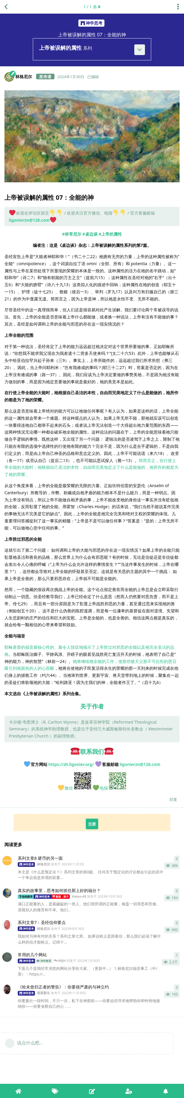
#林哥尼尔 (71, 234)
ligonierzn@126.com (29, 220)
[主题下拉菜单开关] (178, 7)
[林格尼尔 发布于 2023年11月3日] (7, 860)
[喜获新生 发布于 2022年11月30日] (7, 989)
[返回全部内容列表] (6, 7)
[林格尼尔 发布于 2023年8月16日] (7, 925)
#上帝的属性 (110, 234)
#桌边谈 (89, 234)
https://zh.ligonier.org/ (71, 764)
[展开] (139, 49)
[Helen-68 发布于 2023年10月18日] (7, 893)
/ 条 (92, 6)
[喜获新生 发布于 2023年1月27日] (7, 957)
